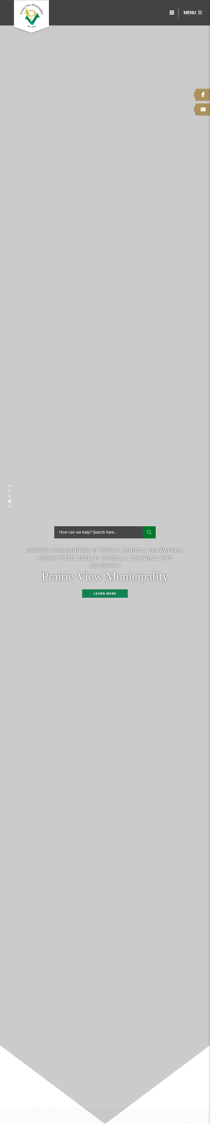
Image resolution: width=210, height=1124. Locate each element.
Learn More (105, 593)
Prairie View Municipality (31, 17)
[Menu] (193, 12)
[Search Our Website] (105, 532)
